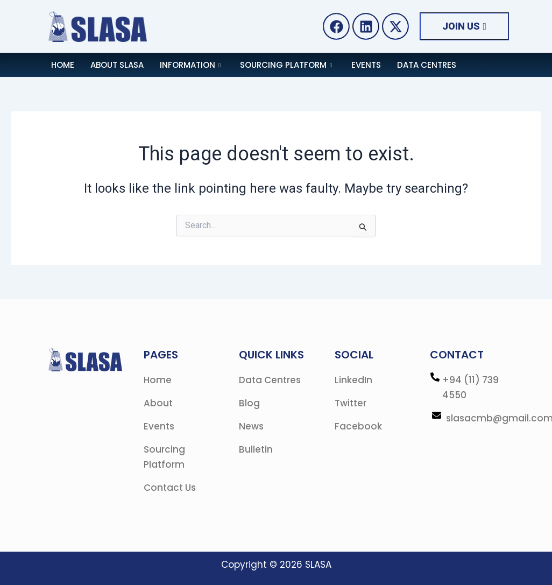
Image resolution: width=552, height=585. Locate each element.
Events (366, 65)
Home (62, 65)
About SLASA (117, 65)
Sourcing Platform (286, 65)
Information (190, 65)
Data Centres (426, 65)
